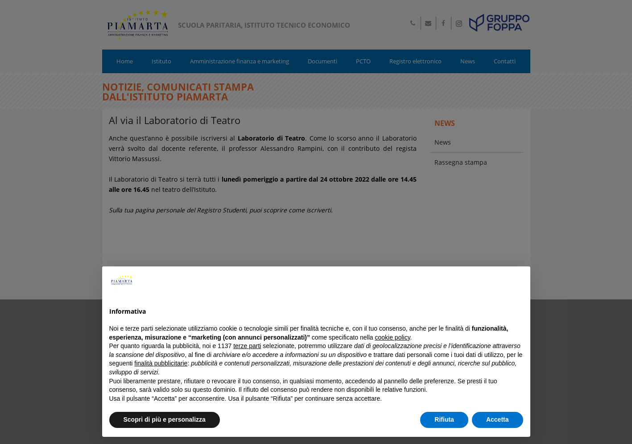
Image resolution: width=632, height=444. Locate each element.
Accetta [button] (497, 419)
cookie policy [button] (392, 337)
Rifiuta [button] (444, 419)
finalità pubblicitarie (160, 363)
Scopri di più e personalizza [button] (165, 419)
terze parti (247, 345)
